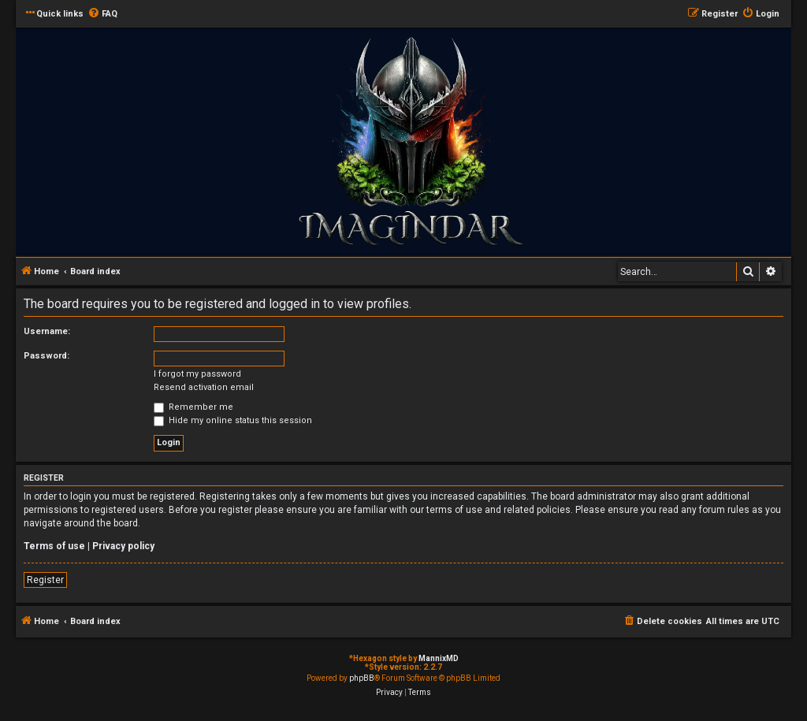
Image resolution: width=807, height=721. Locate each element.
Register (45, 579)
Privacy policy (123, 546)
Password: (46, 356)
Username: (47, 331)
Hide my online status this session (233, 420)
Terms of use (54, 546)
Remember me (193, 407)
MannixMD (438, 658)
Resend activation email (204, 387)
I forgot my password (197, 374)
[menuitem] (102, 14)
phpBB (361, 678)
